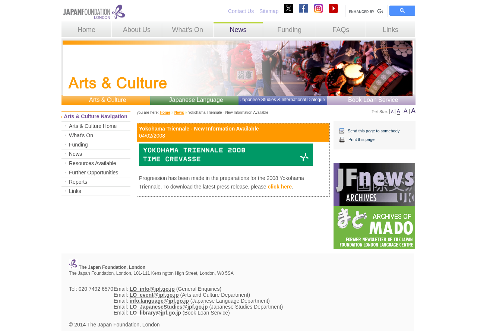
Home (86, 29)
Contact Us (241, 11)
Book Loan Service (373, 100)
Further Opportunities (93, 172)
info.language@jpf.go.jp (159, 301)
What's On (187, 29)
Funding (289, 29)
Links (390, 29)
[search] (366, 11)
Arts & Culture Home (93, 126)
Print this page (361, 139)
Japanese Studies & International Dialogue (282, 99)
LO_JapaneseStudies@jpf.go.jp (169, 307)
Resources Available (92, 163)
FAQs (340, 29)
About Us (137, 29)
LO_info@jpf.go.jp (152, 289)
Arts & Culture (107, 100)
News (238, 29)
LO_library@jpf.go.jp (155, 313)
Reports (78, 182)
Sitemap (268, 11)
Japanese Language (196, 100)
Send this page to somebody (373, 131)
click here (280, 187)
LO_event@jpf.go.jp (154, 295)
